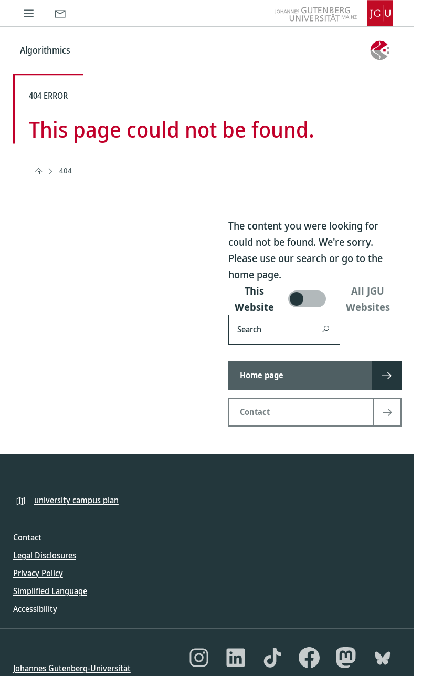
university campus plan (76, 500)
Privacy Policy (38, 573)
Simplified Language (50, 591)
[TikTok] (272, 657)
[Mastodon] (345, 657)
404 (65, 170)
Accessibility (35, 609)
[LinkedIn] (235, 657)
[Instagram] (198, 657)
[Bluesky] (382, 657)
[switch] (315, 299)
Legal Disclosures (44, 555)
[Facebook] (309, 657)
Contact (27, 537)
